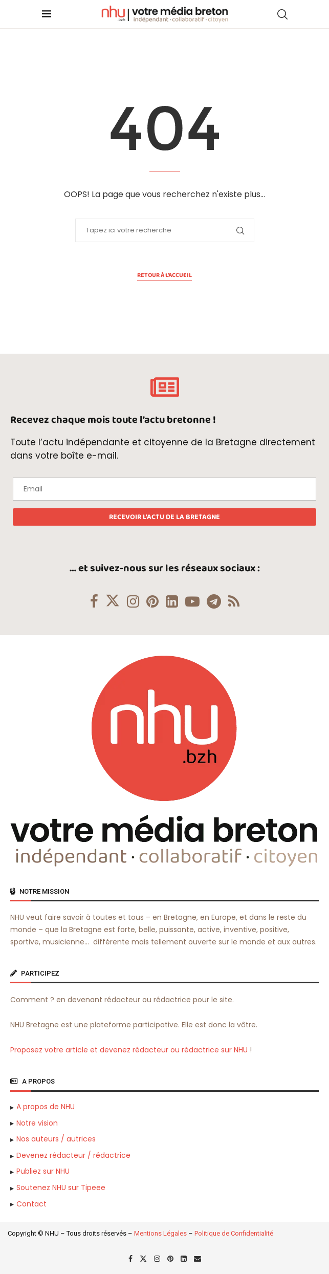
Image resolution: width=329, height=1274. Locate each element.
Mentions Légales (160, 1233)
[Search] (282, 14)
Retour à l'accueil (164, 275)
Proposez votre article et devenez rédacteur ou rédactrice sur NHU (129, 1050)
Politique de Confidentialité (233, 1233)
